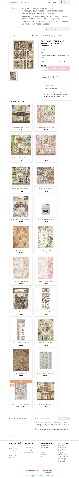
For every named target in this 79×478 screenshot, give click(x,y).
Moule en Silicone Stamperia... (46, 373)
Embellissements (28, 14)
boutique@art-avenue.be (63, 461)
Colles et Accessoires (54, 11)
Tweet (53, 77)
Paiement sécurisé (14, 453)
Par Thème (26, 24)
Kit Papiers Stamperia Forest (20, 158)
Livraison (11, 446)
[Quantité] (43, 68)
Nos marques (29, 452)
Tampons (65, 21)
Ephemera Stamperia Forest (20, 312)
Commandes (44, 450)
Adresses (43, 454)
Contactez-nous (13, 455)
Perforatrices (42, 19)
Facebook (10, 435)
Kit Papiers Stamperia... (46, 158)
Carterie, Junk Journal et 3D (33, 11)
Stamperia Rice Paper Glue (46, 219)
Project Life (55, 19)
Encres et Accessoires (46, 14)
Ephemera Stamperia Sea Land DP (21, 219)
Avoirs (43, 452)
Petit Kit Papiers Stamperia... (20, 188)
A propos (11, 450)
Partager (49, 77)
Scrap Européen (39, 21)
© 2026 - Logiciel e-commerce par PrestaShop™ (39, 476)
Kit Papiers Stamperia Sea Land (21, 127)
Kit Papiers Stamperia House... (46, 127)
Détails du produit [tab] (51, 88)
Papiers (32, 19)
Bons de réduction (46, 457)
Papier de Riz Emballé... (21, 250)
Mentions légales (14, 448)
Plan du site (28, 450)
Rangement (26, 21)
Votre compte (46, 443)
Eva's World (36, 24)
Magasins (11, 457)
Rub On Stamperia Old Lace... (46, 312)
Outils (24, 19)
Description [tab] (49, 85)
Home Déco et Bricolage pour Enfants (37, 16)
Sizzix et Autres (54, 21)
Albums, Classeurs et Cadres (44, 8)
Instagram (14, 435)
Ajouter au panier (59, 68)
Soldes (46, 24)
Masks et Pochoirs (61, 16)
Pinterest (58, 77)
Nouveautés (26, 8)
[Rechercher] (57, 29)
